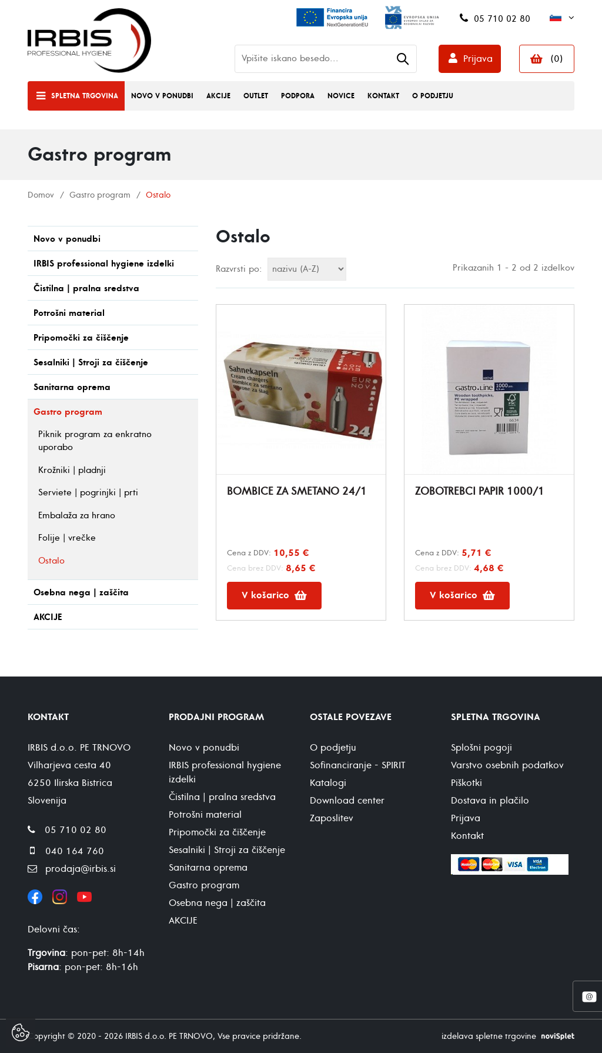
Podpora (298, 96)
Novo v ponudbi (162, 96)
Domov (41, 195)
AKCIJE (48, 617)
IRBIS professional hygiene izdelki (104, 263)
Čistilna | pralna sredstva (86, 288)
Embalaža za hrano (76, 515)
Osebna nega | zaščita (81, 592)
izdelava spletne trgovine (489, 1036)
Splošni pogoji (481, 748)
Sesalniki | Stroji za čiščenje (91, 362)
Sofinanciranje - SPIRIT (358, 765)
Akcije (218, 96)
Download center (347, 801)
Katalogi (328, 783)
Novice (340, 96)
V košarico (274, 595)
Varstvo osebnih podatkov (507, 765)
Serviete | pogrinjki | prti (88, 492)
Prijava (478, 59)
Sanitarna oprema (72, 387)
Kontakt (383, 96)
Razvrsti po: (239, 269)
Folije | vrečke (67, 538)
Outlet (255, 96)
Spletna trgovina (84, 96)
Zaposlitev (331, 818)
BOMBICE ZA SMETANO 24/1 (297, 491)
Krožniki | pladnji (72, 470)
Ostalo (51, 561)
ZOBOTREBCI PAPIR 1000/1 (479, 491)
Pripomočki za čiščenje (81, 338)
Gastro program (100, 195)
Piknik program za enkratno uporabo (95, 441)
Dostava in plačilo (490, 801)
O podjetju (432, 96)
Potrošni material (69, 313)
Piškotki (466, 783)
